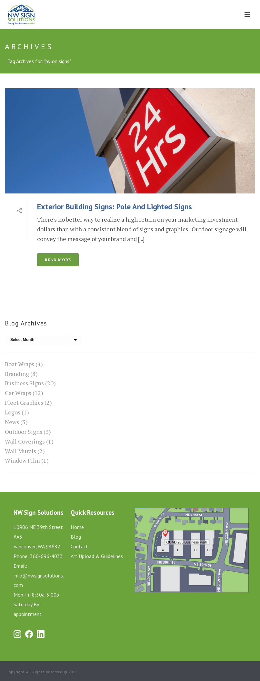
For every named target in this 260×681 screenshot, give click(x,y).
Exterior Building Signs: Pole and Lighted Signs (114, 207)
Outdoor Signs (23, 431)
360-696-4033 (46, 556)
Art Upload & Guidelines (97, 556)
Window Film (22, 460)
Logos (12, 412)
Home (77, 527)
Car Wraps (18, 393)
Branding (17, 374)
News (12, 422)
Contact (79, 546)
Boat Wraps (19, 364)
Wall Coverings (25, 441)
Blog (76, 536)
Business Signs (24, 383)
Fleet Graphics (24, 402)
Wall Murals (20, 451)
